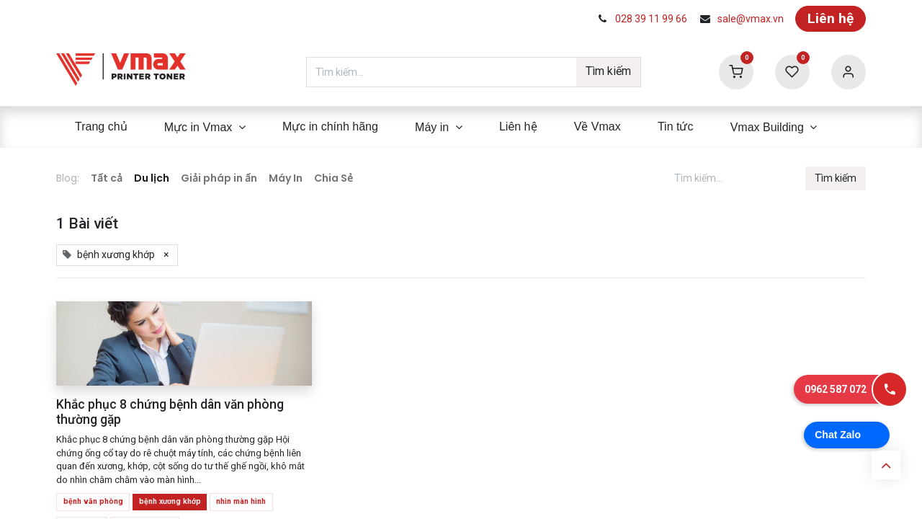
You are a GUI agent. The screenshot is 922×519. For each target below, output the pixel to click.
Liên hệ (830, 18)
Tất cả (106, 178)
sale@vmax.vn (750, 19)
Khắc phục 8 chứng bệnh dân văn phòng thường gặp (170, 412)
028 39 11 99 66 (651, 19)
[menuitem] (101, 127)
